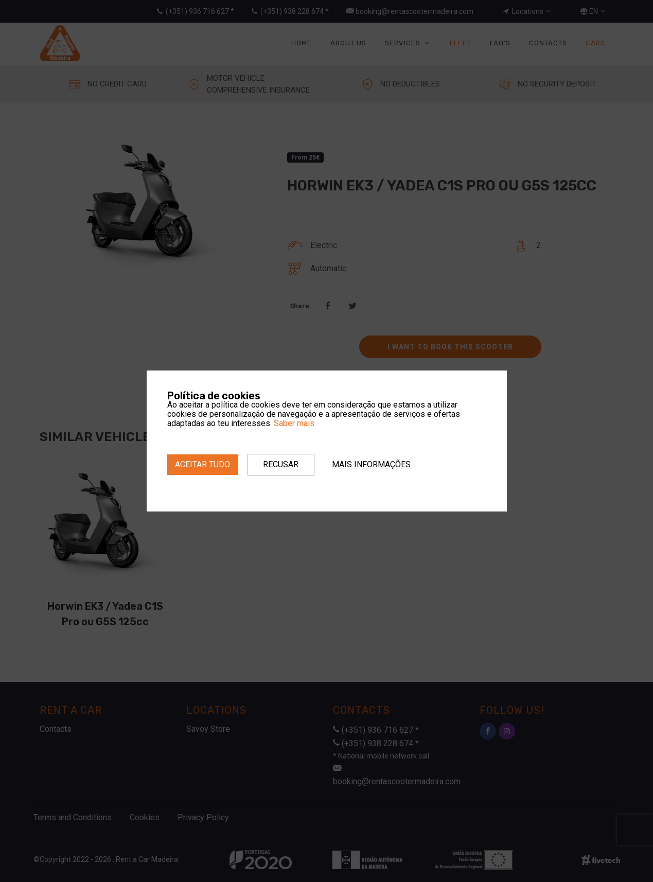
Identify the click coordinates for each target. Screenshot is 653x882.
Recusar (280, 464)
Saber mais (294, 423)
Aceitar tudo (202, 464)
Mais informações (371, 464)
